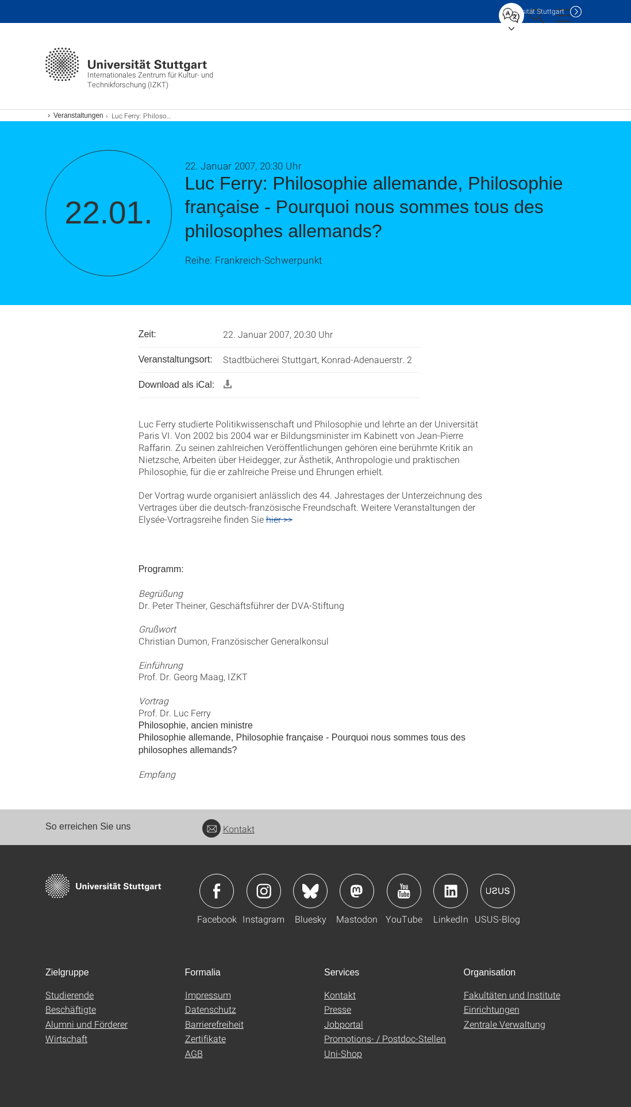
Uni (533, 11)
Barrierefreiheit (214, 1024)
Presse (337, 1009)
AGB (194, 1053)
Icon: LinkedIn (450, 891)
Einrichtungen (492, 1009)
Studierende (69, 995)
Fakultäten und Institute (512, 995)
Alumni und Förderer (86, 1024)
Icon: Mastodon (357, 891)
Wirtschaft (66, 1038)
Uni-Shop (343, 1053)
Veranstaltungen (78, 115)
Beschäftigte (70, 1009)
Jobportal (343, 1024)
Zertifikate (205, 1038)
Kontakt (228, 829)
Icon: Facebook (216, 891)
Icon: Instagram (264, 891)
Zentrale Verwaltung (504, 1024)
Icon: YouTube (404, 891)
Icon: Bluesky (310, 891)
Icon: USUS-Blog (497, 891)
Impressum (208, 995)
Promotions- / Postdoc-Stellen (385, 1038)
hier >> (279, 519)
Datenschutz (210, 1009)
